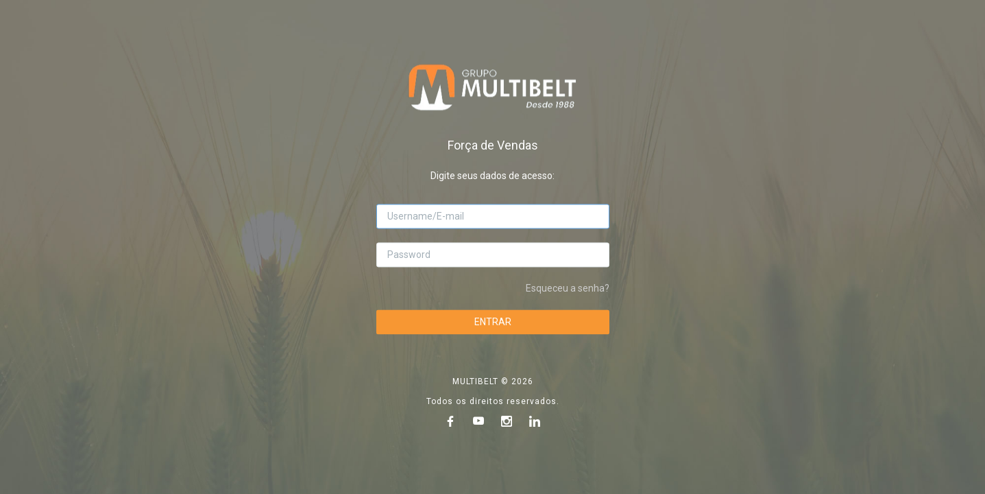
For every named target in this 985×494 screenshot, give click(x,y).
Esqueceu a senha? (567, 288)
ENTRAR (492, 321)
